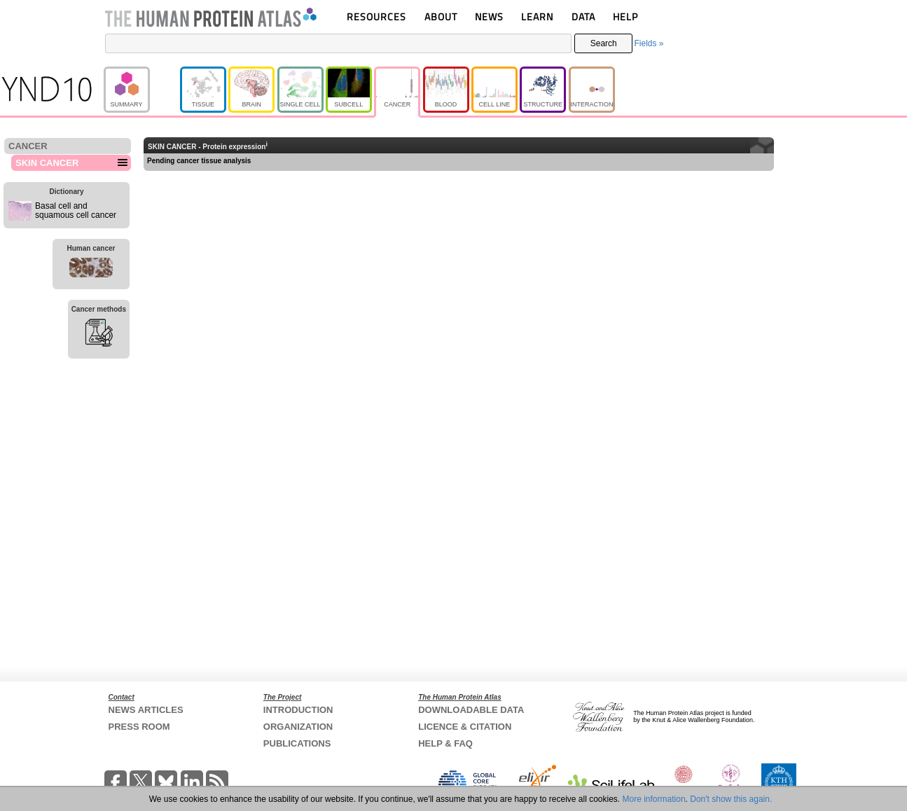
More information (654, 799)
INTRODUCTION (298, 710)
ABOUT (440, 16)
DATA (583, 16)
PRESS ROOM (139, 726)
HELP (625, 16)
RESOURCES (376, 16)
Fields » (648, 43)
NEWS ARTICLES (146, 710)
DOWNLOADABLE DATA (471, 710)
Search (603, 43)
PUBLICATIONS (297, 743)
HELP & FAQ (445, 743)
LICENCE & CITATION (464, 726)
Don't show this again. (731, 799)
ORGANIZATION (298, 726)
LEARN (537, 16)
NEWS (489, 16)
